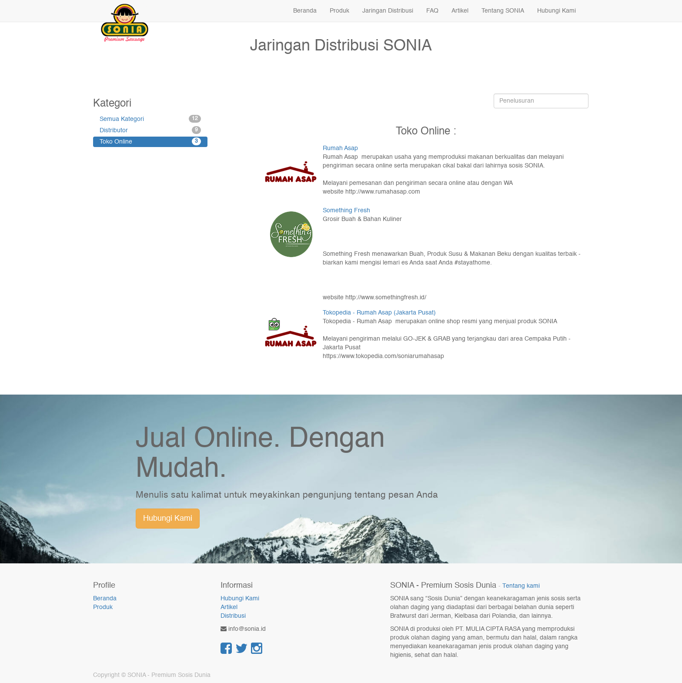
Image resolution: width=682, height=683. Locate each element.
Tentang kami (521, 586)
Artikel (229, 607)
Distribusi (233, 616)
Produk (103, 607)
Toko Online (150, 141)
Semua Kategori (150, 119)
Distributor (150, 130)
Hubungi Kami (167, 518)
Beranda (105, 599)
